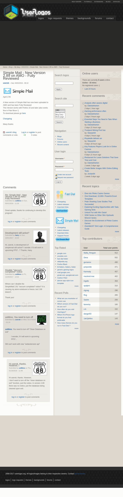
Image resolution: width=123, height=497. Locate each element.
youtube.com (62, 256)
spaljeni (87, 286)
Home (5, 67)
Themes (70, 18)
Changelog (7, 119)
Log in (23, 132)
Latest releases (63, 204)
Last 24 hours (90, 89)
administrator (80, 474)
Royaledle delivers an (93, 138)
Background (60, 112)
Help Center (76, 1)
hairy (17, 235)
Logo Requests (55, 18)
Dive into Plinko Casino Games (97, 193)
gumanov (87, 262)
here (24, 113)
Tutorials (88, 1)
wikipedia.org (62, 261)
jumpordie (88, 267)
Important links (63, 207)
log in (10, 222)
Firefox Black (62, 264)
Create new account (64, 174)
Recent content (63, 145)
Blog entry (60, 115)
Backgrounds (84, 18)
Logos (41, 18)
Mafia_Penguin (90, 253)
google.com (61, 253)
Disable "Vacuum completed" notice (13, 271)
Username (60, 158)
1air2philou (88, 318)
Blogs (108, 1)
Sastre (86, 300)
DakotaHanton (93, 106)
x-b (85, 309)
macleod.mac (89, 276)
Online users (62, 142)
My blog (17, 67)
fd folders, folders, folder (66, 267)
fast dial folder (62, 259)
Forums (98, 18)
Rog (85, 295)
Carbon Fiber (62, 278)
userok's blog (11, 132)
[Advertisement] (61, 43)
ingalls (86, 281)
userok (6, 83)
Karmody (87, 272)
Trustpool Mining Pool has (95, 130)
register (32, 132)
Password (59, 166)
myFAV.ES (116, 1)
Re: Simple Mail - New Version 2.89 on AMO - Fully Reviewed (16, 197)
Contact (110, 18)
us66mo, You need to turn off (19, 317)
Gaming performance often (95, 111)
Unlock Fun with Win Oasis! (96, 212)
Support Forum (63, 236)
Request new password (65, 177)
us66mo (18, 201)
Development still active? (17, 233)
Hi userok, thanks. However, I (17, 365)
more (77, 286)
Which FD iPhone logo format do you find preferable (65, 317)
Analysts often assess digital (96, 103)
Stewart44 (91, 133)
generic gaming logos (65, 270)
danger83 (87, 314)
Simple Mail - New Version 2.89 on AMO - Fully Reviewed (49, 67)
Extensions (98, 1)
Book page (60, 117)
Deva (86, 258)
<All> (60, 110)
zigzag (86, 290)
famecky (87, 304)
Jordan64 (91, 174)
